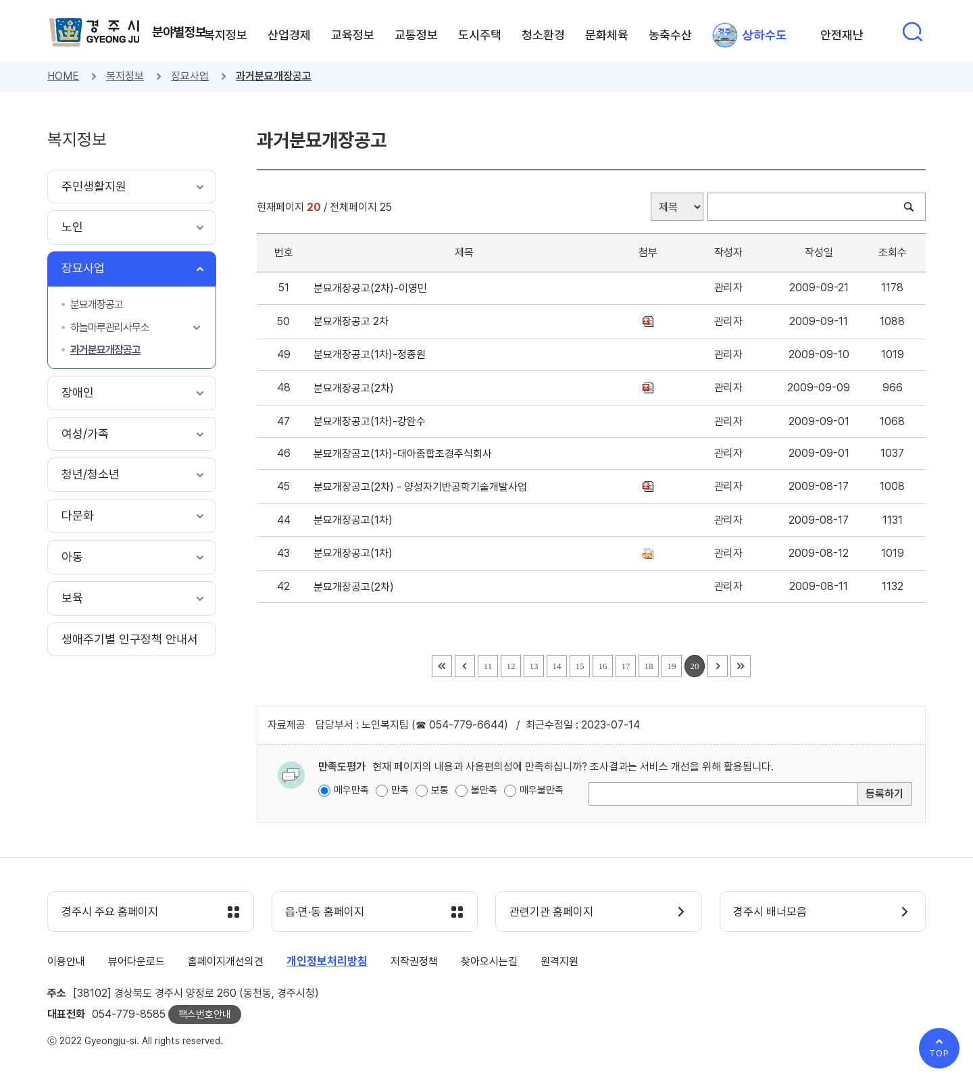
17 (626, 666)
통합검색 (912, 31)
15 (580, 666)
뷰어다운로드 (136, 961)
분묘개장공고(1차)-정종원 (372, 354)
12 (511, 666)
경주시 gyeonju (94, 32)
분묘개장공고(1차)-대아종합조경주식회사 (405, 453)
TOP (939, 1053)
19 (672, 666)
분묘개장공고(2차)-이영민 (373, 288)
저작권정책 (414, 961)
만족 (400, 790)
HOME (63, 76)
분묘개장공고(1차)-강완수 (372, 421)
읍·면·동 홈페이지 (325, 912)
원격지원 (559, 961)
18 (649, 666)
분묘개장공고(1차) (356, 520)
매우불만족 (542, 790)
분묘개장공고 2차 (354, 321)
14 (557, 666)
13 (534, 666)
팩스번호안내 (204, 1014)
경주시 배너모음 (770, 912)
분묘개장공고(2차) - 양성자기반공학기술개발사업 (423, 487)
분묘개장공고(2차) (356, 388)
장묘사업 (190, 76)
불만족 (484, 790)
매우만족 (351, 790)
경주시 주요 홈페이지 (109, 912)
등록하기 (884, 793)
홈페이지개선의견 (226, 961)
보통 (440, 790)
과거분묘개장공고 (273, 76)
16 (603, 666)
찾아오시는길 (489, 961)
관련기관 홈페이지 (551, 912)
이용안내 (66, 961)
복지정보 (125, 76)
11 (488, 666)
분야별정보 (179, 31)
